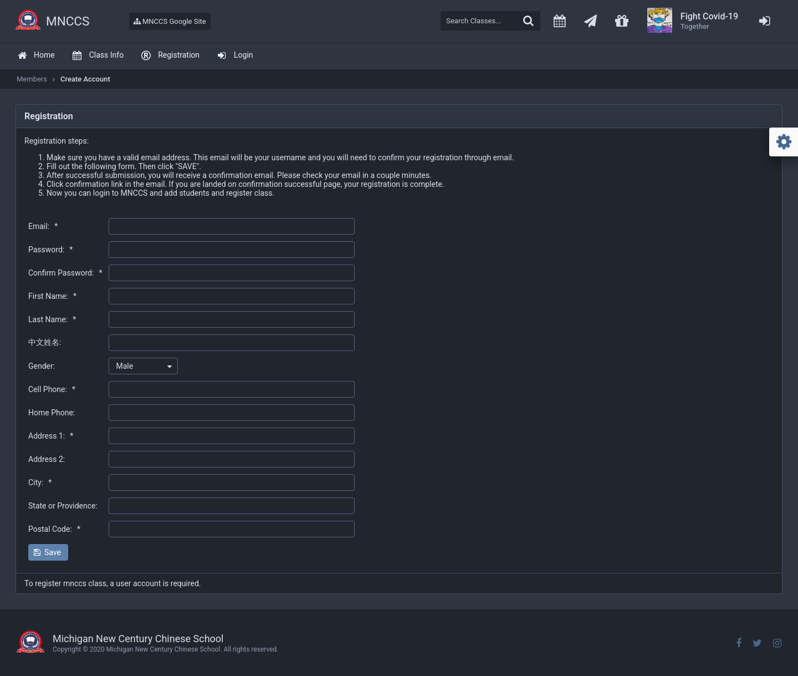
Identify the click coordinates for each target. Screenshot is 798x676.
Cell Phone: (51, 389)
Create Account (85, 79)
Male (124, 366)
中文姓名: (44, 342)
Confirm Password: (65, 272)
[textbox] (490, 21)
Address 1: (50, 435)
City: (40, 482)
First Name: (52, 296)
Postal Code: (54, 529)
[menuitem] (36, 56)
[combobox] (143, 366)
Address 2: (46, 459)
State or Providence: (63, 505)
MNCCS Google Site (170, 21)
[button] (48, 552)
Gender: (41, 366)
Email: (43, 226)
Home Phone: (51, 412)
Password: (50, 249)
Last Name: (52, 319)
